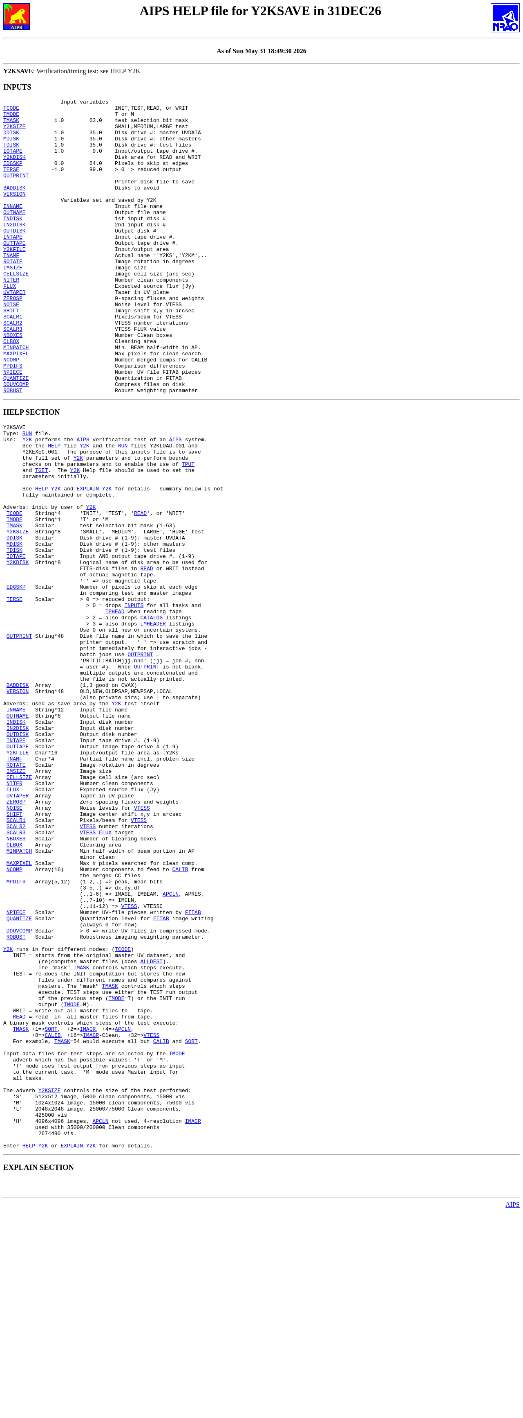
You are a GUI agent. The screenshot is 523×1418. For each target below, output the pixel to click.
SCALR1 (12, 360)
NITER (11, 316)
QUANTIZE (16, 434)
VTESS (142, 944)
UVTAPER (14, 331)
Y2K (27, 502)
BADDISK (14, 206)
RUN (27, 494)
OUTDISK (14, 257)
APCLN (171, 1047)
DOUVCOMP (16, 441)
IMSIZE (12, 301)
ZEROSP (12, 338)
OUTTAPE (14, 272)
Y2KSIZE (14, 132)
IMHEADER (152, 723)
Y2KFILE (14, 279)
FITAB (193, 1069)
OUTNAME (14, 235)
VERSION (14, 213)
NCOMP (11, 412)
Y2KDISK (14, 169)
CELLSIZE (16, 309)
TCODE (11, 110)
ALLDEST (151, 1128)
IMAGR (88, 1209)
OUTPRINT (16, 191)
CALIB (180, 1017)
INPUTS (133, 700)
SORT (51, 1209)
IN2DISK (14, 250)
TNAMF (11, 287)
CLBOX (11, 390)
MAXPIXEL (16, 405)
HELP (54, 509)
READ (140, 590)
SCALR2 (12, 368)
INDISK (12, 242)
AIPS (82, 502)
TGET (41, 538)
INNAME (12, 228)
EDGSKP (12, 176)
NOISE (11, 346)
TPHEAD (115, 708)
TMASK (11, 125)
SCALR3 (12, 375)
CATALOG (151, 715)
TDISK (11, 154)
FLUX (9, 323)
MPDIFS (12, 419)
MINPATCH (16, 397)
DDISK (11, 139)
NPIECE (12, 427)
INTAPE (12, 265)
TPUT (188, 531)
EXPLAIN (87, 560)
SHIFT (11, 353)
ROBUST (12, 449)
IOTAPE (12, 161)
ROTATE (12, 294)
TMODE (11, 117)
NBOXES (12, 382)
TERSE (11, 183)
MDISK (11, 147)
